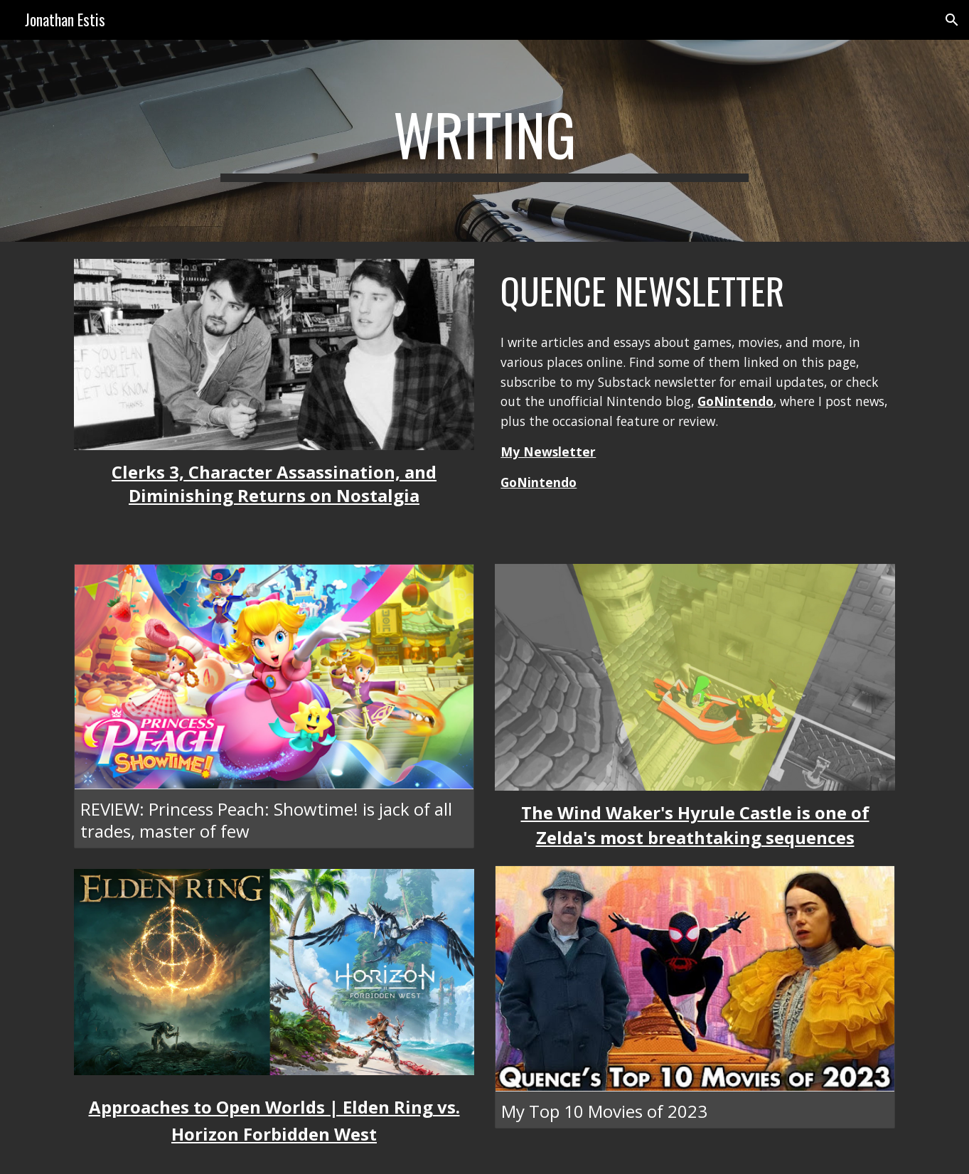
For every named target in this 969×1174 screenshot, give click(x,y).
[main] (485, 141)
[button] (952, 20)
